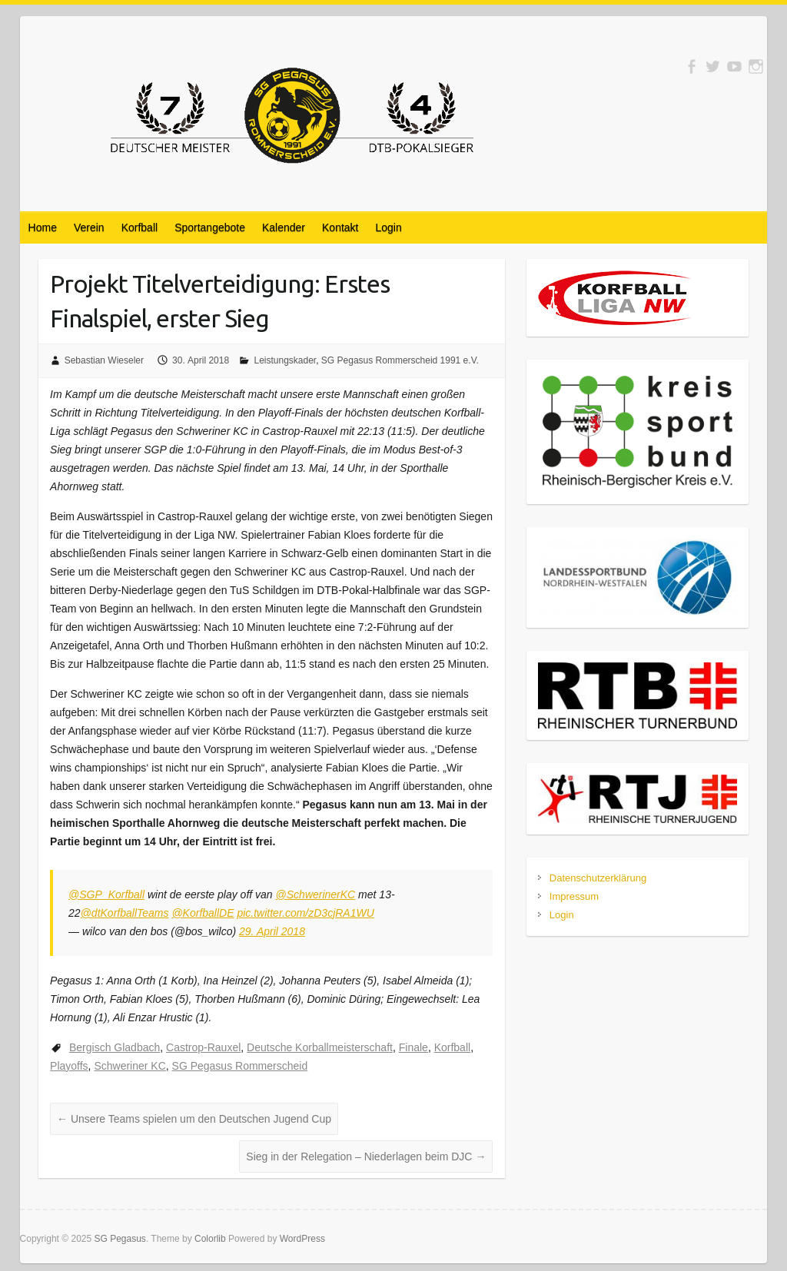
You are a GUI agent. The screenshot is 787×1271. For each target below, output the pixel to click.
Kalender (283, 227)
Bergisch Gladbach (114, 1047)
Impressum (574, 896)
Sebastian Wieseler (104, 360)
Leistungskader (285, 360)
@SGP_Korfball (106, 894)
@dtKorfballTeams (125, 913)
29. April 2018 (272, 931)
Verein (89, 227)
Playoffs (69, 1066)
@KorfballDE (202, 913)
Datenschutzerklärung (598, 878)
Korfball (139, 227)
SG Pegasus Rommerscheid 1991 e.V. (400, 360)
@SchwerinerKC (316, 894)
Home (42, 227)
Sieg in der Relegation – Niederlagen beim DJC (366, 1156)
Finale (413, 1047)
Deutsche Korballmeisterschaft (320, 1047)
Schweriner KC (129, 1066)
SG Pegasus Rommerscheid (240, 1066)
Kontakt (340, 227)
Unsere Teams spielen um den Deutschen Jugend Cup (194, 1119)
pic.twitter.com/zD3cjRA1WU (305, 913)
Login (389, 227)
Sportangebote (209, 227)
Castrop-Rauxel (203, 1047)
